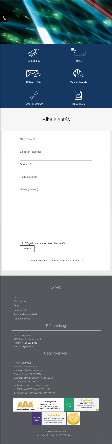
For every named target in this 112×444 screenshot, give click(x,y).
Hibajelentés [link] (78, 97)
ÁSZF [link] (17, 306)
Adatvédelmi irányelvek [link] (25, 314)
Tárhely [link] (78, 54)
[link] (3, 18)
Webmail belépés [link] (78, 75)
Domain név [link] (34, 54)
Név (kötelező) (56, 142)
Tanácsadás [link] (20, 301)
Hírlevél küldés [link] (34, 75)
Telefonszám (56, 167)
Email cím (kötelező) (56, 155)
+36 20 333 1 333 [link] (29, 343)
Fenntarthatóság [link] (22, 318)
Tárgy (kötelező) (56, 180)
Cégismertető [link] (20, 310)
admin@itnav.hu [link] (59, 260)
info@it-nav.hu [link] (26, 346)
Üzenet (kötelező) (56, 214)
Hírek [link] (16, 297)
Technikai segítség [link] (34, 97)
